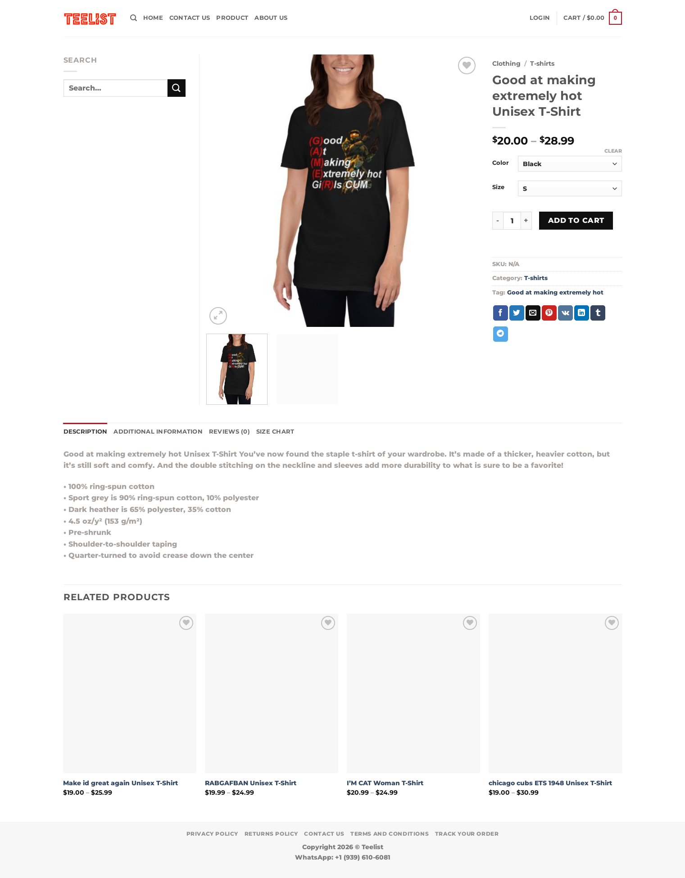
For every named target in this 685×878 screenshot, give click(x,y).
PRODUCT (232, 17)
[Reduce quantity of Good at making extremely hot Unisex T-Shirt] (497, 221)
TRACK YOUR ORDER (467, 833)
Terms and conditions (389, 833)
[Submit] (177, 88)
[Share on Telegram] (500, 334)
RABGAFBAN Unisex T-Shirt (250, 783)
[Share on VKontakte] (565, 313)
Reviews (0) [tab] (229, 431)
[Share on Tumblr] (597, 313)
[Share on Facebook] (500, 313)
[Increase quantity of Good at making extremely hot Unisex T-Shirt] (526, 221)
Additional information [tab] (158, 431)
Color (500, 163)
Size (498, 187)
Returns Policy (272, 833)
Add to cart (576, 220)
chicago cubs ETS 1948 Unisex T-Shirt (550, 783)
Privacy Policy (212, 833)
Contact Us (189, 17)
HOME (153, 17)
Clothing (506, 63)
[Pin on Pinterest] (549, 313)
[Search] (133, 18)
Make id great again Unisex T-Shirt (120, 783)
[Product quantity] (512, 221)
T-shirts (542, 63)
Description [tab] (86, 431)
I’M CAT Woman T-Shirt (385, 783)
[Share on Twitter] (516, 313)
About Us (270, 17)
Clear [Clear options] (613, 151)
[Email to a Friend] (533, 313)
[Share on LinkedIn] (581, 313)
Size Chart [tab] (275, 431)
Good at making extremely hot (555, 292)
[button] (540, 18)
